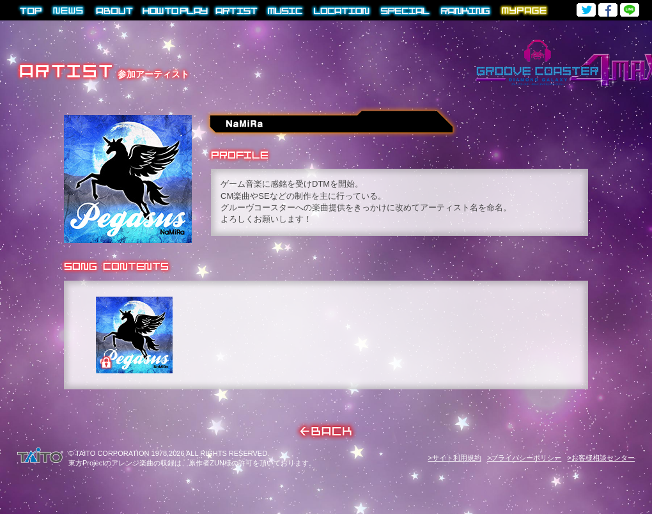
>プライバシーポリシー (524, 458)
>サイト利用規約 (454, 458)
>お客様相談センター (601, 458)
